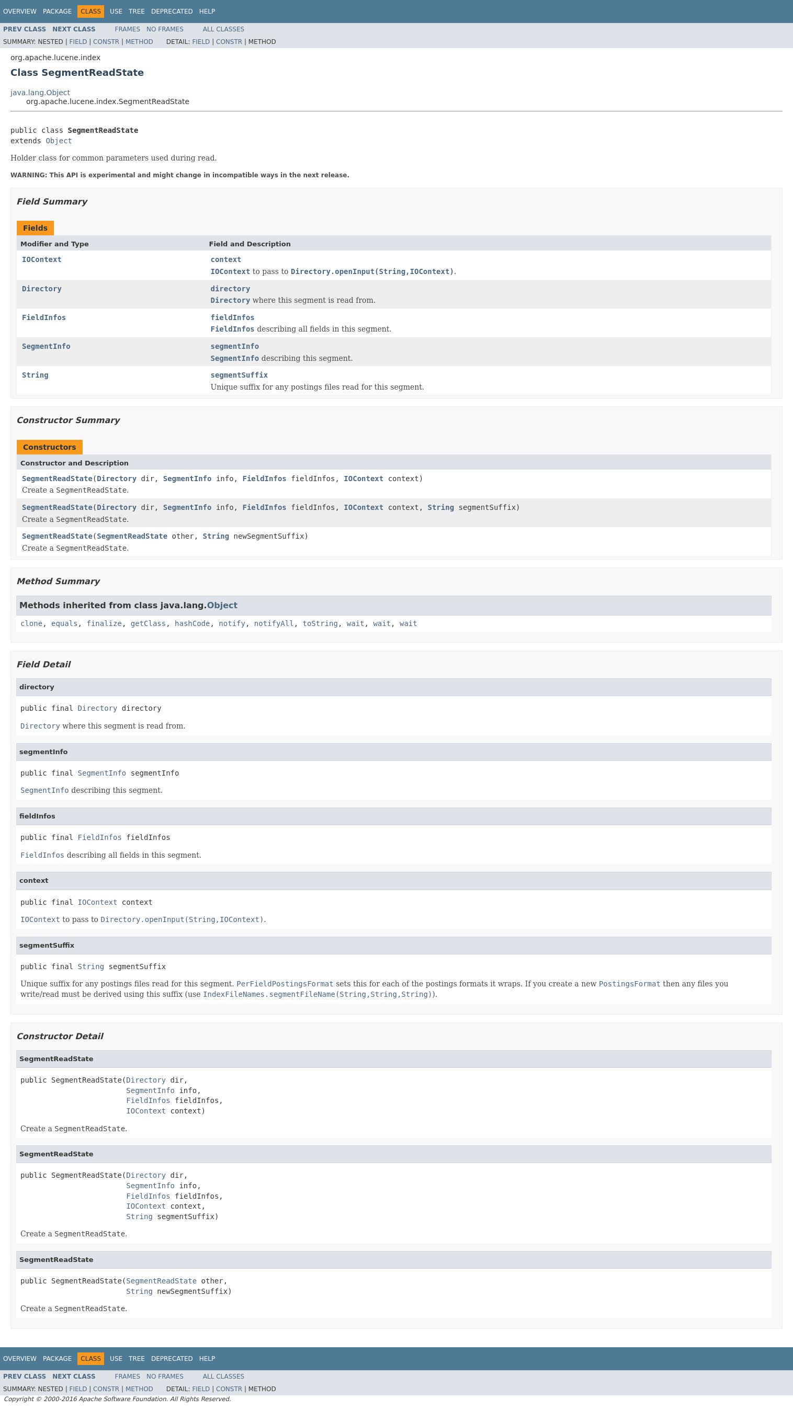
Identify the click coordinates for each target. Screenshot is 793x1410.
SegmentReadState (57, 478)
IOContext (42, 259)
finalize (103, 623)
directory (231, 289)
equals (64, 623)
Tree (137, 11)
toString (320, 623)
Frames (128, 29)
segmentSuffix (239, 375)
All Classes (223, 29)
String (35, 375)
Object (59, 141)
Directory (42, 289)
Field (78, 42)
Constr (106, 42)
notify (232, 623)
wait (356, 623)
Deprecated (172, 11)
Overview (20, 11)
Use (116, 11)
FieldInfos (44, 317)
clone (31, 623)
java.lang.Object (40, 92)
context (226, 259)
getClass (148, 623)
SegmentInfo (46, 346)
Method (139, 42)
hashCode (192, 623)
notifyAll (274, 623)
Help (207, 11)
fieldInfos (233, 317)
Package (57, 11)
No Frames (165, 29)
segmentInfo (235, 346)
